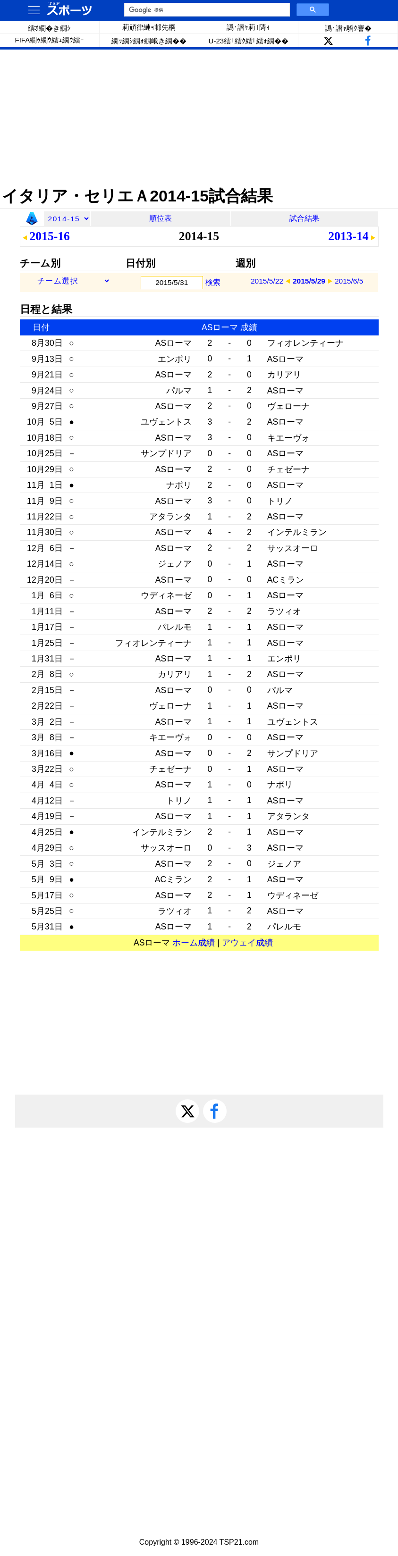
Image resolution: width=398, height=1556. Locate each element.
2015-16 (50, 236)
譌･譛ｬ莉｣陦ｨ (248, 27)
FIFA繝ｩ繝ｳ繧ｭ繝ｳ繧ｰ (50, 40)
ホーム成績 (193, 942)
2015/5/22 (267, 281)
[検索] (206, 10)
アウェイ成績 (247, 942)
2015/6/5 (349, 281)
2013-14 (348, 236)
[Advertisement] (199, 118)
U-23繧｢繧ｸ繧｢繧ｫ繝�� (249, 41)
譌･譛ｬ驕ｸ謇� (348, 28)
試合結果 (304, 218)
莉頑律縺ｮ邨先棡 (149, 27)
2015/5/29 (309, 281)
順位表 (160, 218)
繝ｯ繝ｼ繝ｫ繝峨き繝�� (148, 41)
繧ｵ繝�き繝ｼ (49, 28)
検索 (212, 282)
